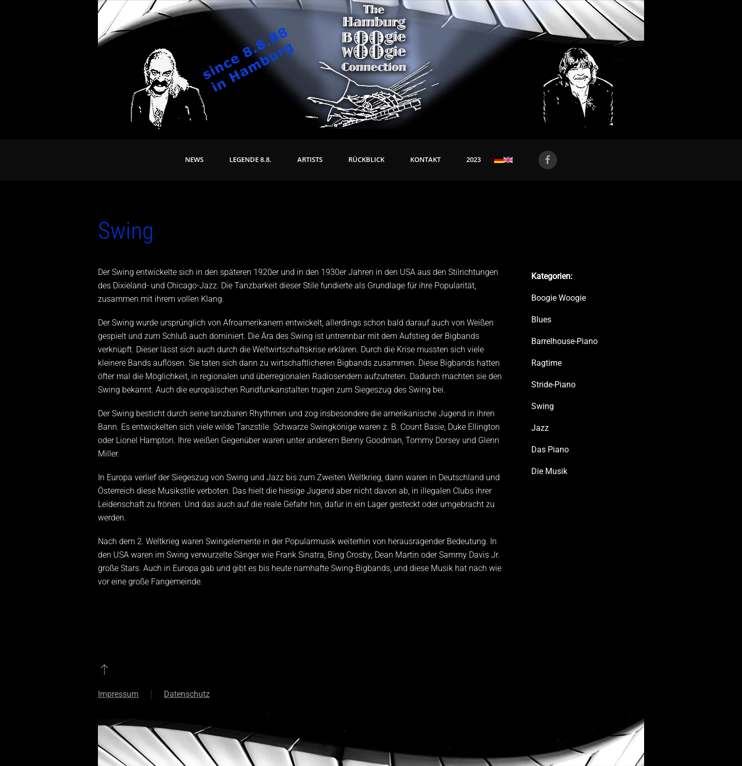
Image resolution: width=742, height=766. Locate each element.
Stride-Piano (553, 384)
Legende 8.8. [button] (250, 159)
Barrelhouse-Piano (564, 341)
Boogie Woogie (558, 298)
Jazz (540, 428)
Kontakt (425, 159)
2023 (473, 159)
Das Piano (550, 449)
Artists (310, 159)
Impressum (118, 694)
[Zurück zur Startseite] (371, 64)
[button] (104, 669)
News (194, 159)
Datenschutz (187, 694)
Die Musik (549, 471)
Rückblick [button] (366, 159)
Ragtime (546, 363)
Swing (542, 406)
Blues (541, 319)
